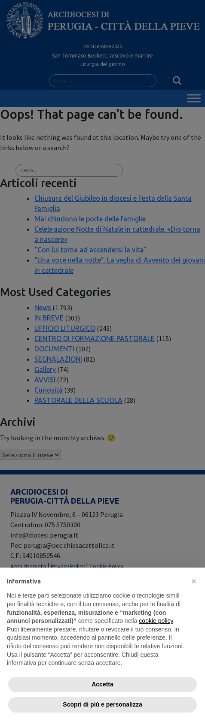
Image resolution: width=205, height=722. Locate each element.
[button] (194, 581)
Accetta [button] (102, 684)
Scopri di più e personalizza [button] (102, 704)
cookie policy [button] (156, 620)
